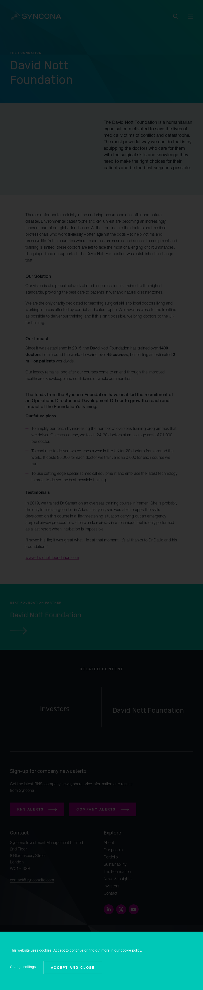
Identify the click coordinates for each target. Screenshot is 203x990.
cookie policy (131, 950)
